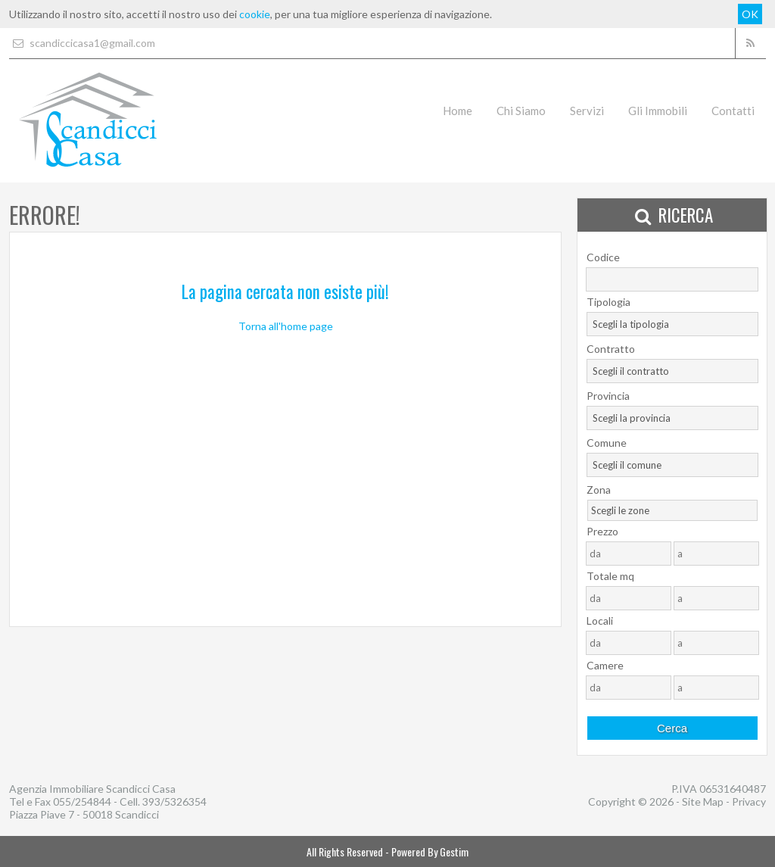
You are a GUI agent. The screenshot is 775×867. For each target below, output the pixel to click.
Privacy (749, 801)
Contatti (733, 110)
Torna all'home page (285, 326)
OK (750, 14)
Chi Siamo (521, 110)
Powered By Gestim (429, 851)
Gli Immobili (657, 110)
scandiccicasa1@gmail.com (82, 42)
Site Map (703, 801)
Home (457, 110)
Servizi (587, 110)
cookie (254, 14)
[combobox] (672, 324)
